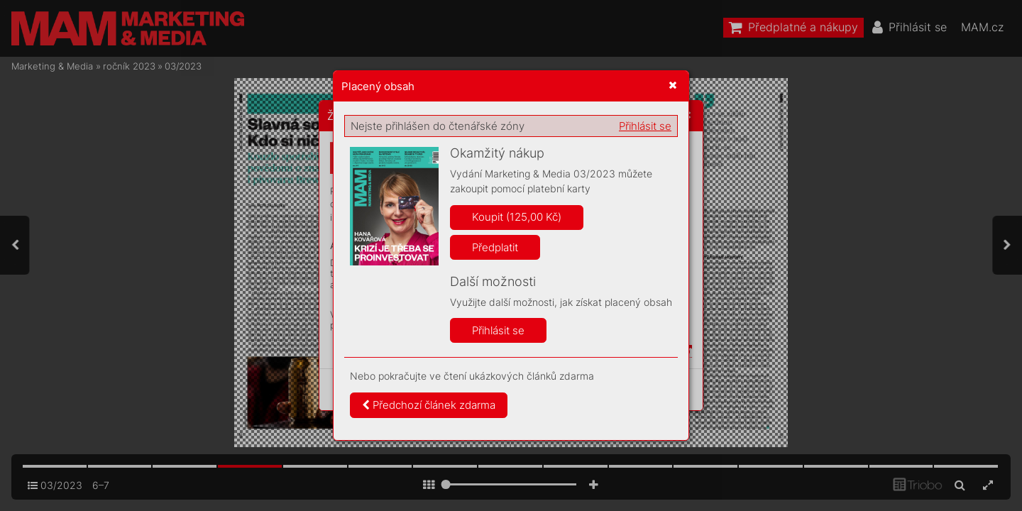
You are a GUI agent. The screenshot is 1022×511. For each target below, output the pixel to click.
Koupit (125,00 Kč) (516, 217)
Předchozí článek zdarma (428, 405)
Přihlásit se (645, 126)
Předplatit (495, 247)
